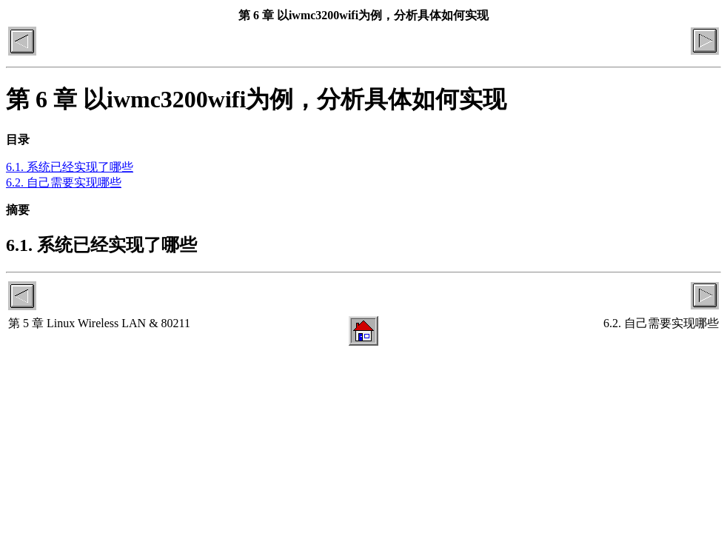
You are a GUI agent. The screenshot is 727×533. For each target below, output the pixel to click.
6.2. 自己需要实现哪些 (63, 182)
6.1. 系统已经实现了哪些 (69, 167)
